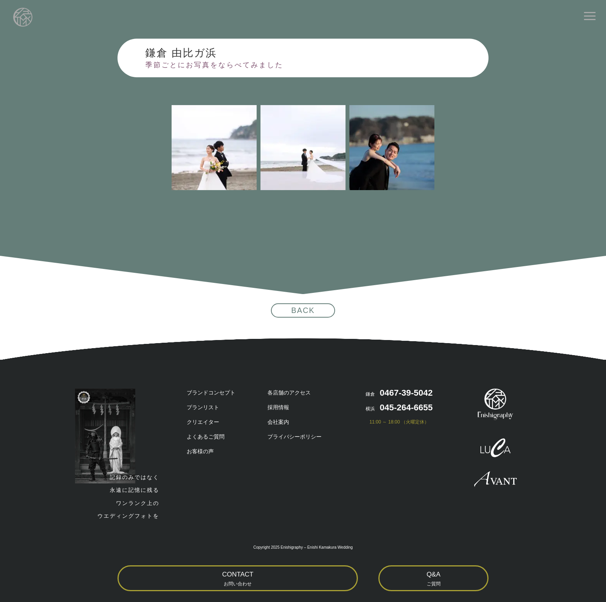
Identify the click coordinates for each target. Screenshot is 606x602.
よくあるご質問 (206, 437)
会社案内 (278, 422)
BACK (303, 310)
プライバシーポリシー (294, 437)
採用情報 (278, 407)
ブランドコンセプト (211, 392)
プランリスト (203, 407)
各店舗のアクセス (289, 392)
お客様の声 (200, 451)
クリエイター (203, 422)
